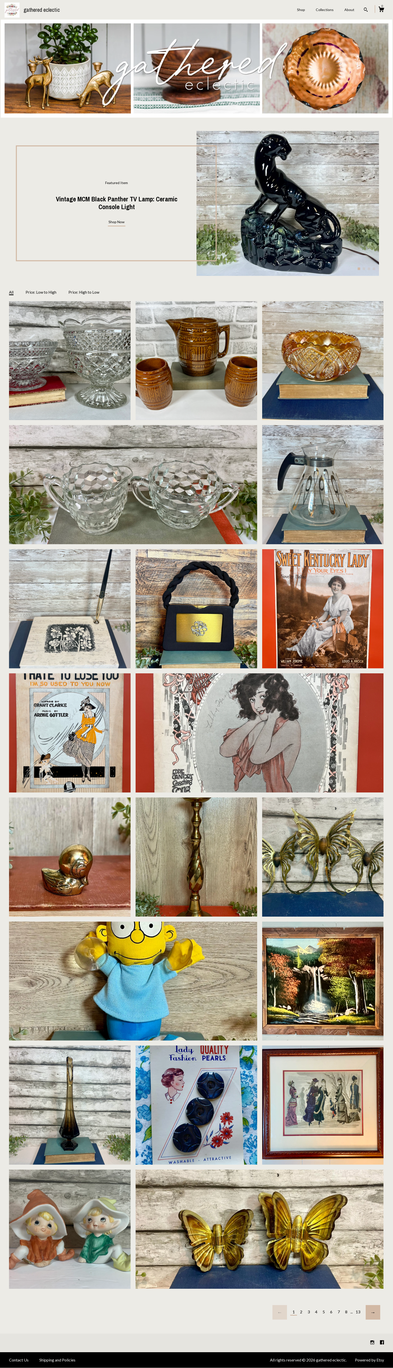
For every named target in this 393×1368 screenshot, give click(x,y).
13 (358, 1311)
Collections (325, 10)
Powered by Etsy (369, 1359)
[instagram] (372, 1342)
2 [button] (364, 269)
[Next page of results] (373, 1312)
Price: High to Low (83, 292)
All (11, 292)
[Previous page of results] (279, 1312)
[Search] (366, 10)
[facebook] (382, 1342)
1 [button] (359, 269)
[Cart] (381, 10)
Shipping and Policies (57, 1359)
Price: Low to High (41, 292)
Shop (301, 10)
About (349, 10)
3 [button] (369, 269)
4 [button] (374, 269)
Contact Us (19, 1359)
